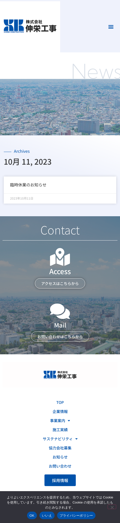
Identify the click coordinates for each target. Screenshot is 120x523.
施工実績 (60, 429)
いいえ (47, 515)
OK (32, 515)
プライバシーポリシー (76, 515)
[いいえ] (112, 507)
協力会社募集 (60, 447)
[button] (111, 27)
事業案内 (60, 420)
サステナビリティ (60, 438)
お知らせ (60, 457)
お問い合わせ (60, 466)
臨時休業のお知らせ (28, 185)
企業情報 (60, 411)
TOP (60, 402)
